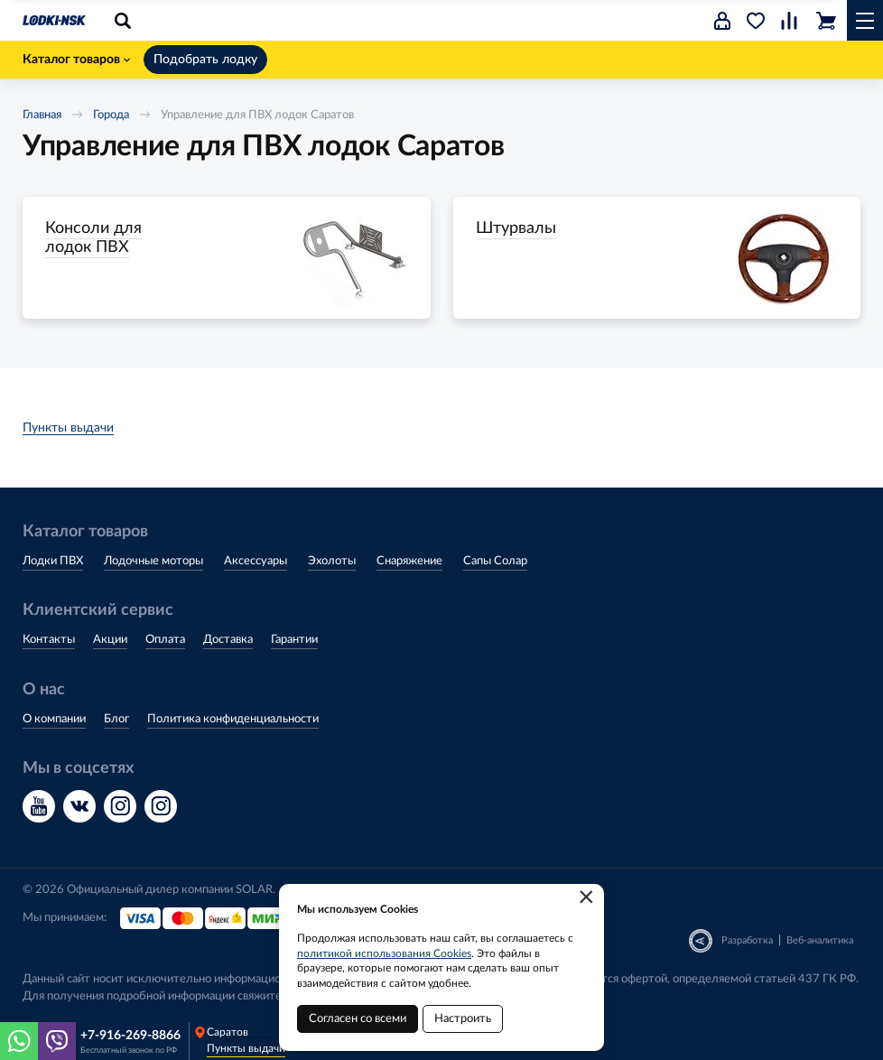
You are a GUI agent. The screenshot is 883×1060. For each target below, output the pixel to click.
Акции (110, 640)
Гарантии (294, 640)
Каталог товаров (76, 59)
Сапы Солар (495, 561)
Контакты (49, 640)
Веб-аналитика (819, 940)
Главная (42, 115)
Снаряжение (409, 561)
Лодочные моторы (153, 561)
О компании (54, 719)
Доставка (228, 640)
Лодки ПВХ (53, 561)
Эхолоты (332, 561)
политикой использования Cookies (384, 953)
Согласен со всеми (357, 1019)
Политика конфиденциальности (233, 719)
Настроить (462, 1019)
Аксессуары (255, 561)
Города (111, 115)
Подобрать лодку (205, 59)
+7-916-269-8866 (130, 1035)
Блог (116, 719)
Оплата (165, 640)
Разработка (747, 940)
